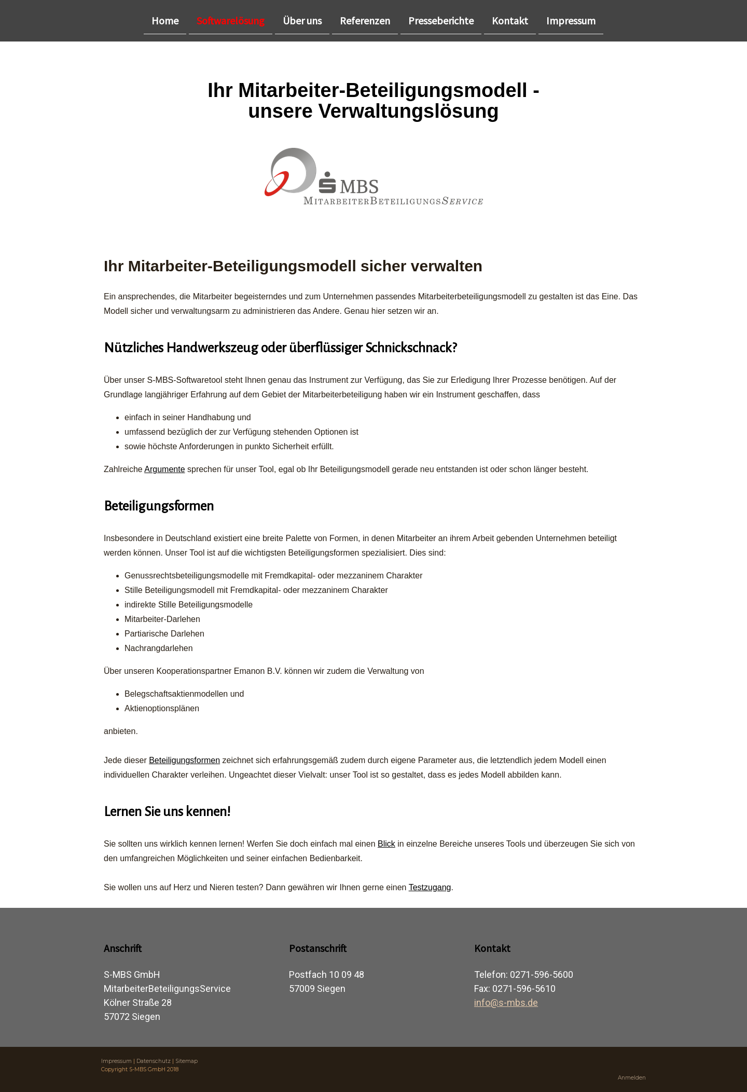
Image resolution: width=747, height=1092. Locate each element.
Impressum (571, 19)
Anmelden (632, 1077)
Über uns (302, 19)
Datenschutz (153, 1061)
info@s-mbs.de (506, 1002)
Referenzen (365, 19)
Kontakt (510, 19)
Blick (386, 843)
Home (164, 19)
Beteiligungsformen (184, 760)
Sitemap (186, 1061)
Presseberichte (441, 19)
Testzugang (430, 887)
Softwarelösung (231, 19)
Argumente (164, 469)
